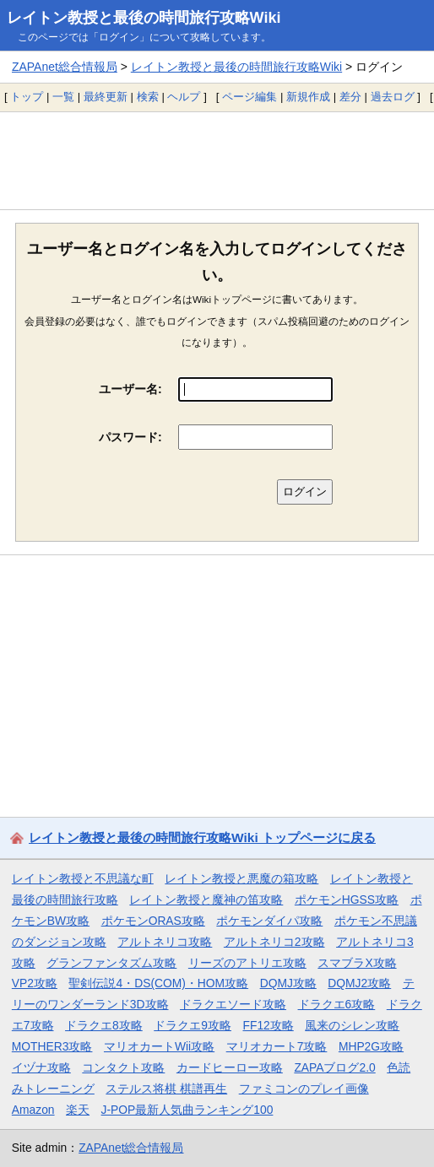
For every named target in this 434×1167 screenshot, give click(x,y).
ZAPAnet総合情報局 (64, 66)
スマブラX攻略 (356, 963)
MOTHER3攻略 (52, 1046)
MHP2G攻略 (371, 1046)
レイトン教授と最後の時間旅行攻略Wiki (144, 17)
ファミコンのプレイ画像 (304, 1088)
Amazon (33, 1109)
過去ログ (393, 96)
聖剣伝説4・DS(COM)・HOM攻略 (158, 983)
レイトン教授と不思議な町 (83, 878)
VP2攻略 (34, 983)
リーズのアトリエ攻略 (247, 963)
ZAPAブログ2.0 (334, 1067)
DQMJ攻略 (288, 983)
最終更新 (105, 96)
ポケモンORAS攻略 (153, 920)
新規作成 (308, 96)
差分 (350, 96)
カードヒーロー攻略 (229, 1067)
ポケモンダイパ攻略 (269, 920)
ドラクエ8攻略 (104, 1025)
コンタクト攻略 (123, 1067)
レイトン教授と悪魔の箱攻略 (241, 878)
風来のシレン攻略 (352, 1025)
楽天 (78, 1109)
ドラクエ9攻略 (192, 1025)
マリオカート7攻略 (277, 1046)
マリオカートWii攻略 (159, 1046)
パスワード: (130, 437)
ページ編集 (249, 96)
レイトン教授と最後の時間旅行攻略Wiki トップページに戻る (202, 837)
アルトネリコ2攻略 (274, 941)
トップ (26, 96)
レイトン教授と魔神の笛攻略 (206, 899)
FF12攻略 (267, 1025)
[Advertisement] (217, 160)
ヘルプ (183, 96)
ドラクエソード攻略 (233, 1004)
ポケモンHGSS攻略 (347, 899)
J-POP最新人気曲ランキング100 (187, 1109)
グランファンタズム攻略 (111, 963)
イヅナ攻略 (41, 1067)
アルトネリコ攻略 (164, 941)
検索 (148, 96)
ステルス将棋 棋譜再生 (166, 1088)
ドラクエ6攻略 (337, 1004)
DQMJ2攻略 (359, 983)
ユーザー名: (130, 389)
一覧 (63, 96)
